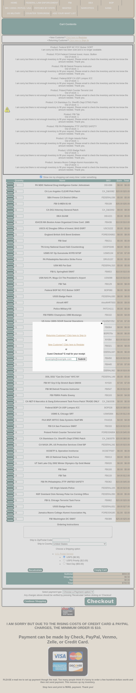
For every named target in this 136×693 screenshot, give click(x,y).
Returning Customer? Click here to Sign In (66, 335)
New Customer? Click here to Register (66, 344)
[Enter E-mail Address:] (61, 359)
